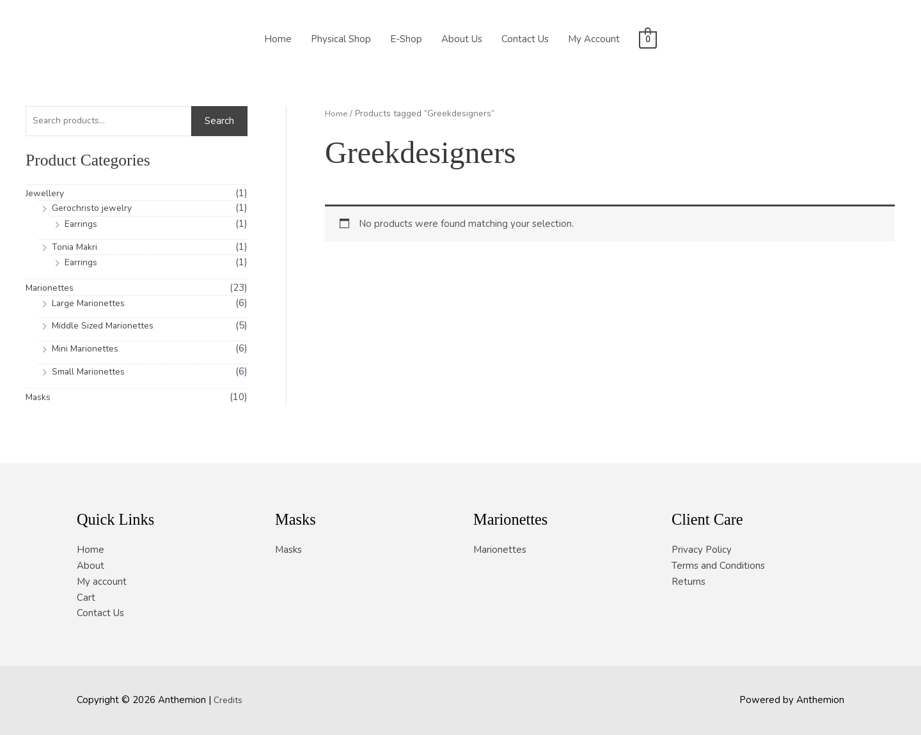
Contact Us (525, 39)
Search (219, 122)
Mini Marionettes (88, 349)
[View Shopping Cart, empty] (647, 39)
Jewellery (47, 194)
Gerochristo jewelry (95, 209)
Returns (688, 581)
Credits (229, 699)
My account (102, 581)
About (90, 565)
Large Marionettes (92, 304)
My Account (594, 39)
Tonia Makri (76, 248)
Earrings (82, 225)
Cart (86, 597)
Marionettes (52, 288)
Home (278, 39)
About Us (461, 39)
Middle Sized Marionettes (108, 327)
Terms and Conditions (718, 565)
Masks (39, 398)
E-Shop (406, 39)
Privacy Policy (702, 549)
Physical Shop (341, 39)
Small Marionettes (92, 372)
